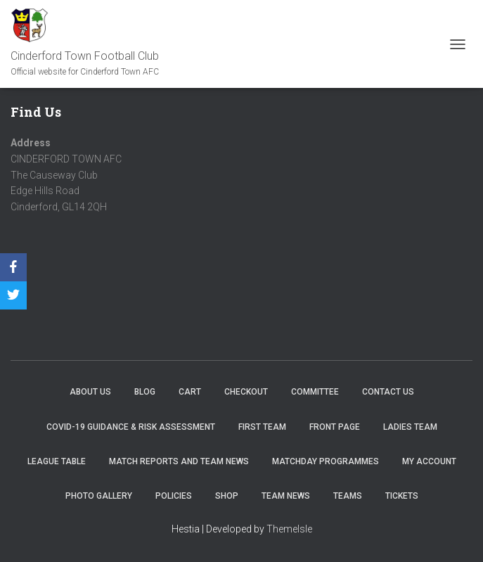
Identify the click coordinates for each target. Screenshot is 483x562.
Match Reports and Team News (179, 461)
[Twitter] (13, 295)
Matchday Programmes (325, 461)
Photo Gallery (98, 496)
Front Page (334, 427)
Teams (347, 496)
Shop (226, 496)
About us (90, 392)
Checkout (246, 392)
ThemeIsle (289, 529)
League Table (56, 461)
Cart (190, 392)
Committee (315, 392)
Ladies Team (410, 427)
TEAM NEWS (286, 496)
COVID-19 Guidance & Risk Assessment (130, 427)
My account (429, 461)
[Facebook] (13, 267)
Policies (173, 496)
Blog (144, 392)
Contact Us (388, 392)
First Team (262, 427)
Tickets (401, 496)
